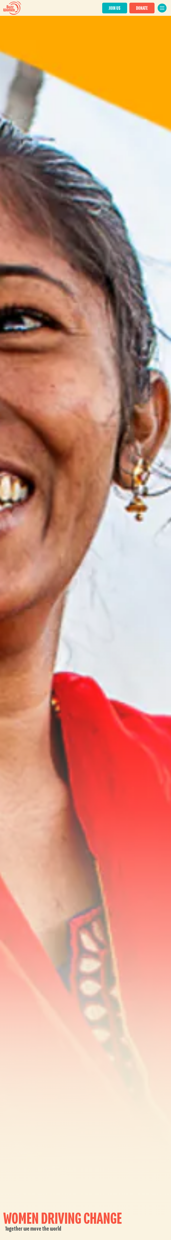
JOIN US (116, 8)
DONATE (144, 8)
